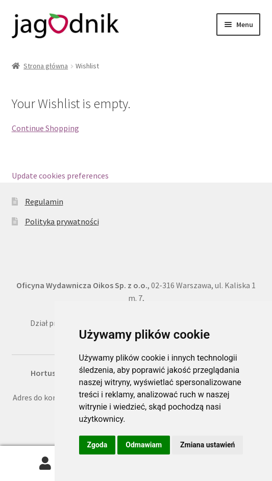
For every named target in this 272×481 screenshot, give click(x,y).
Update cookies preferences (60, 175)
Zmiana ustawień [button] (207, 445)
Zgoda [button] (97, 445)
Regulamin (44, 201)
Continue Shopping (45, 128)
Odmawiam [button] (144, 445)
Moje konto (45, 463)
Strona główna (45, 65)
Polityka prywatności (62, 221)
